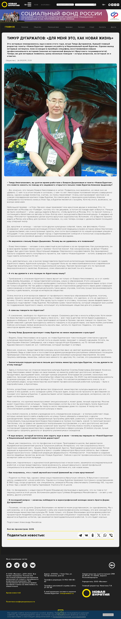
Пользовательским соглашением (69, 616)
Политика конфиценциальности (20, 602)
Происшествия (53, 27)
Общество (37, 27)
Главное (10, 27)
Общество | (11, 60)
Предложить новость (65, 4)
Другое (113, 27)
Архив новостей (13, 593)
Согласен (108, 615)
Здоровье (69, 27)
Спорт (92, 27)
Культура (81, 27)
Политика (24, 27)
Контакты (102, 27)
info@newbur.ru (67, 593)
